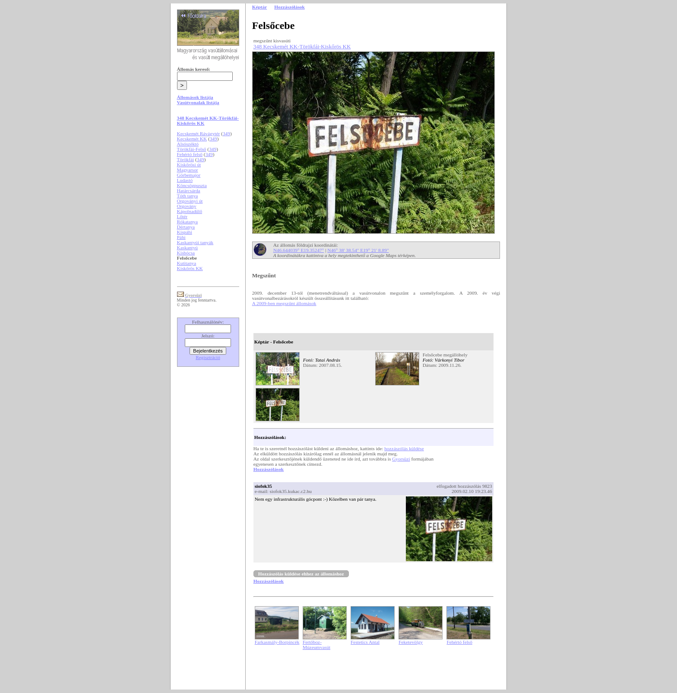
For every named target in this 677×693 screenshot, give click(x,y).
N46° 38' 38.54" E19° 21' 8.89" (358, 250)
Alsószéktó (188, 143)
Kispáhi (184, 232)
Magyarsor (187, 169)
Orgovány (186, 206)
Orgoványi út (190, 200)
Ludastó (185, 180)
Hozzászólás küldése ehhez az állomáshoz (301, 573)
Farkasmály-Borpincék (277, 642)
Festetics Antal (365, 642)
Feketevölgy (411, 642)
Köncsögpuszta (192, 185)
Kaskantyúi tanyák (195, 242)
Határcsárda (188, 190)
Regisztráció (208, 357)
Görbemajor (189, 175)
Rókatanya (187, 221)
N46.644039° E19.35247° (298, 250)
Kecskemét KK (192, 138)
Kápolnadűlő (189, 211)
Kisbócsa (186, 252)
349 (226, 133)
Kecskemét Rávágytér (198, 133)
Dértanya (186, 226)
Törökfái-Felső (191, 149)
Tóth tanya (187, 195)
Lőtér (182, 216)
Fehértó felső (189, 154)
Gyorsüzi (401, 458)
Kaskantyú (187, 247)
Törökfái (185, 159)
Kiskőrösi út (189, 164)
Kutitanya (186, 263)
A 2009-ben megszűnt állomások (284, 303)
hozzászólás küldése (404, 448)
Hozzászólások (268, 469)
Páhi (181, 237)
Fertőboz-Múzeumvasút (316, 644)
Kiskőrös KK (190, 268)
